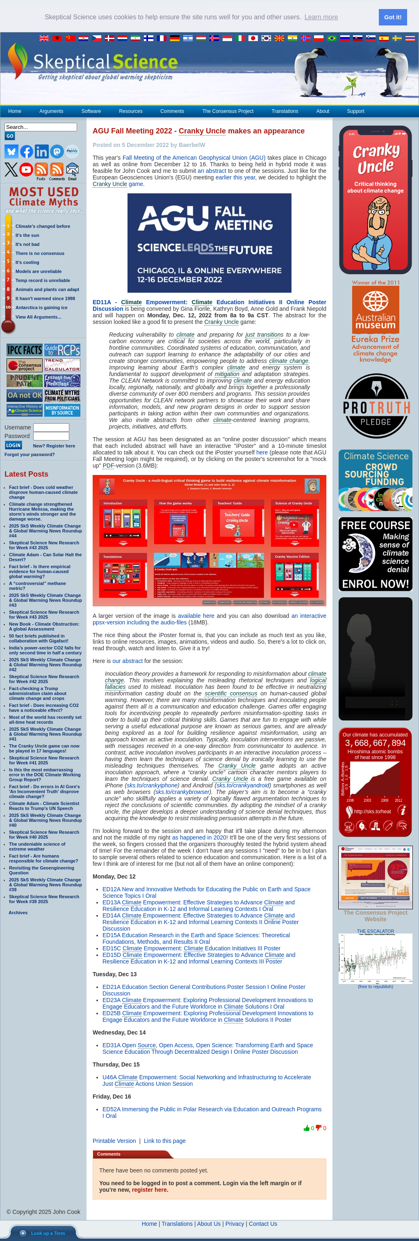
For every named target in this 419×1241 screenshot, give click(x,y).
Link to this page (165, 1140)
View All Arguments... (38, 316)
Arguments (51, 110)
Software (91, 110)
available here (196, 615)
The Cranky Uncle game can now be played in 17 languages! (44, 747)
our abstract (127, 660)
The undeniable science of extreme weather (37, 846)
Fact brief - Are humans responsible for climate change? (43, 858)
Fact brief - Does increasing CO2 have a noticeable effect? (44, 707)
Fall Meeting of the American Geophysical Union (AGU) (194, 157)
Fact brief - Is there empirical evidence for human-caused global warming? (40, 570)
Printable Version (114, 1140)
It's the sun (27, 234)
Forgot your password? (30, 453)
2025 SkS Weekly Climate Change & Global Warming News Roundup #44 (45, 530)
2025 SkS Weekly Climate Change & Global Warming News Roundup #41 (45, 733)
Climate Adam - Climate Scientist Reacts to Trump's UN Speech (44, 805)
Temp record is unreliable (43, 279)
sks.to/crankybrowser (182, 791)
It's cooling (27, 261)
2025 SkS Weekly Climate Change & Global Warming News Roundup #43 (45, 599)
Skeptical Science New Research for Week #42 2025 (44, 678)
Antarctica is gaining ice (42, 306)
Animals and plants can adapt (47, 288)
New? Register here (54, 445)
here (262, 452)
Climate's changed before (43, 225)
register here (149, 1189)
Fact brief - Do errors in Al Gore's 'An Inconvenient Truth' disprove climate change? (44, 790)
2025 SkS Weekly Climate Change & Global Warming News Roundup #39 (45, 883)
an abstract (212, 170)
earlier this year (235, 176)
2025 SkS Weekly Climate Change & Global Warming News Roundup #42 (45, 663)
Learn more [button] (321, 17)
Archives (18, 911)
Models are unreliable (38, 270)
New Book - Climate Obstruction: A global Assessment (44, 626)
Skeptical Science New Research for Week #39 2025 (44, 898)
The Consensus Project (228, 110)
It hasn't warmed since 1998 (45, 297)
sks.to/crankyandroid (242, 785)
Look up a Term (48, 1233)
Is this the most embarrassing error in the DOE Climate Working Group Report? (45, 773)
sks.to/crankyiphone (152, 785)
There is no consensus (40, 252)
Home (14, 110)
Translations (284, 110)
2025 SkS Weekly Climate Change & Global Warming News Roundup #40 (45, 819)
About (322, 110)
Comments (172, 110)
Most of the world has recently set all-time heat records (45, 719)
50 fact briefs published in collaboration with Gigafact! (38, 637)
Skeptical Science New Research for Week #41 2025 (44, 759)
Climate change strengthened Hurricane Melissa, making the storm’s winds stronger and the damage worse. (42, 511)
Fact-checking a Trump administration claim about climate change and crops (37, 692)
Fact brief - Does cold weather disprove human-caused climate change (43, 491)
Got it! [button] (392, 17)
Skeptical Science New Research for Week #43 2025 (44, 544)
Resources (130, 110)
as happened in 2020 (199, 837)
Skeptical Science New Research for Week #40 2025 (44, 834)
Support (355, 110)
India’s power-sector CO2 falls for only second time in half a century (45, 649)
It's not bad (27, 243)
